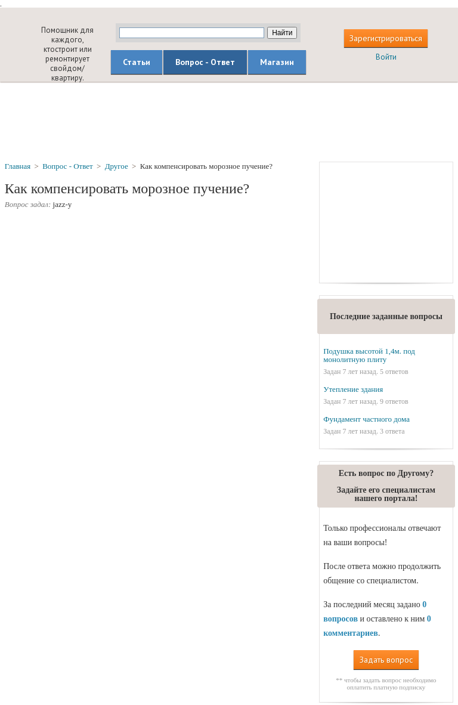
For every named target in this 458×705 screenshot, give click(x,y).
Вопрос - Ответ (205, 62)
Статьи (136, 62)
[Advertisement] (229, 121)
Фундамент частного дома (366, 419)
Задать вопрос (386, 659)
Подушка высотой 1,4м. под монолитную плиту (369, 355)
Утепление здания (353, 389)
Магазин (277, 62)
